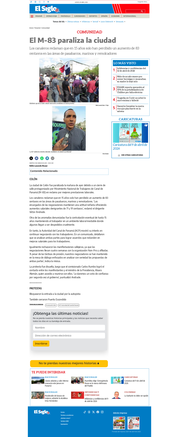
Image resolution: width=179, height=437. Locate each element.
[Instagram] (49, 2)
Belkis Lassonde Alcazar (38, 166)
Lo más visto (124, 63)
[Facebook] (45, 2)
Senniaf (95, 22)
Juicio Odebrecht (107, 22)
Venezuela (119, 22)
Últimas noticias (73, 22)
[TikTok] (32, 2)
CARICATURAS (130, 119)
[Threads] (36, 2)
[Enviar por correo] (52, 158)
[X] (41, 2)
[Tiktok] (85, 411)
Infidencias (86, 22)
